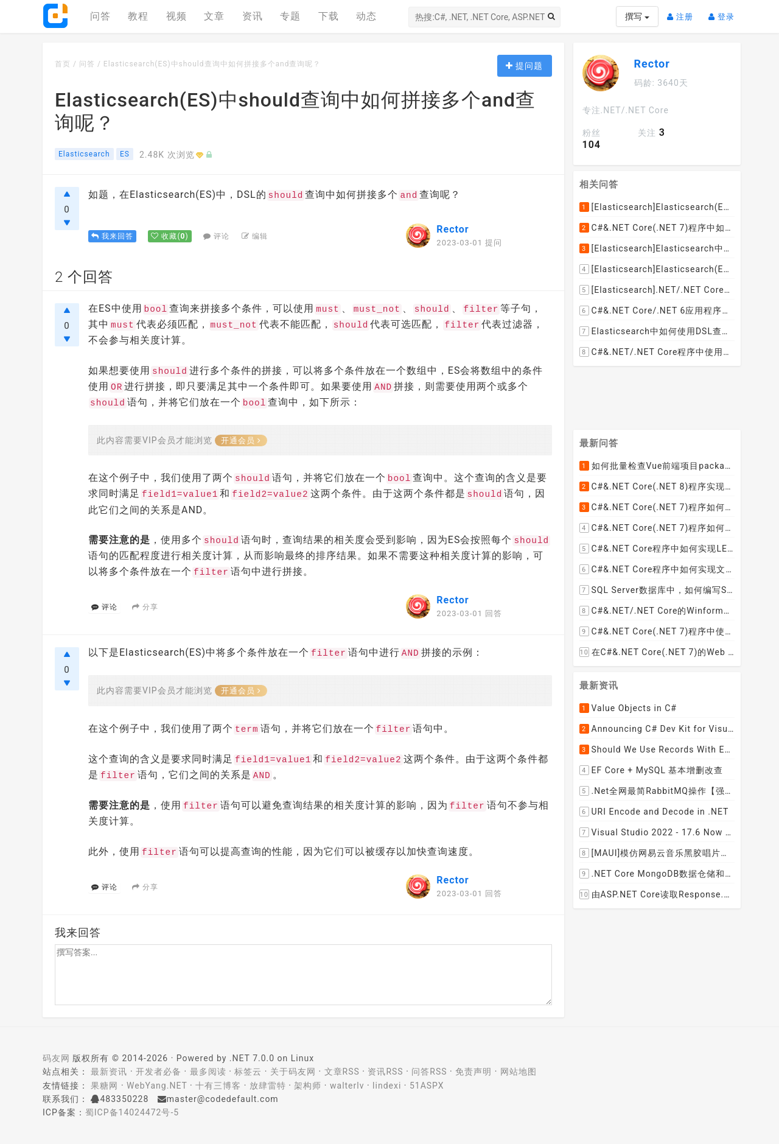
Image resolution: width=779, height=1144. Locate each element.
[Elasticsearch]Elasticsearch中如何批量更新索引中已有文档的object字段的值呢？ (657, 248)
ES (125, 154)
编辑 (255, 236)
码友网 (56, 1058)
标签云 (248, 1071)
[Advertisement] (657, 393)
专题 (290, 16)
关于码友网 (293, 1071)
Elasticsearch (84, 154)
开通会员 (241, 440)
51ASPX (427, 1085)
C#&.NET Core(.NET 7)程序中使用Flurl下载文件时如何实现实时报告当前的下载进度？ (657, 631)
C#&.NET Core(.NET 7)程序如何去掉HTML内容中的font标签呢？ (657, 528)
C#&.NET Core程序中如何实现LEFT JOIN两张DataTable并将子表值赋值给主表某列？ (657, 548)
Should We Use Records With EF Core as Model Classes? (657, 749)
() (169, 236)
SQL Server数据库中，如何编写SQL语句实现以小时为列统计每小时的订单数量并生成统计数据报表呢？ (657, 590)
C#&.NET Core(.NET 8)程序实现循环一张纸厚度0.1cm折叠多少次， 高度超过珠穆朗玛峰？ (657, 486)
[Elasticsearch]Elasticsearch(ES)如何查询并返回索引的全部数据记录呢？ (657, 207)
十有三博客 (218, 1085)
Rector (452, 229)
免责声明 (473, 1071)
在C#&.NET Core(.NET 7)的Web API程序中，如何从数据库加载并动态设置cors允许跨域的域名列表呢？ (657, 652)
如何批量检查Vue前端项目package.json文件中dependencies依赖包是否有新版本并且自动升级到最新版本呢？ (657, 466)
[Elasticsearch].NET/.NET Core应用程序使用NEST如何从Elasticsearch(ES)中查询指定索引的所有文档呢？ (657, 290)
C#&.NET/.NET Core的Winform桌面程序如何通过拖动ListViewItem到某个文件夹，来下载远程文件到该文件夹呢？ (657, 611)
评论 (216, 236)
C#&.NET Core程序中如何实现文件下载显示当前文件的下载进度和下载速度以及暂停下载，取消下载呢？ (657, 569)
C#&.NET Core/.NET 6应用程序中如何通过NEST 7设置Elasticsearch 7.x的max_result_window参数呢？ (657, 310)
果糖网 (104, 1085)
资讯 (252, 16)
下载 (328, 16)
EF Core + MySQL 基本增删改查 (651, 770)
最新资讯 (109, 1071)
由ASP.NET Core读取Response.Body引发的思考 (657, 894)
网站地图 (518, 1071)
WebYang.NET (157, 1085)
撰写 (637, 16)
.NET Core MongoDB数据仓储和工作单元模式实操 (657, 874)
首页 (63, 64)
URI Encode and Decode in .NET (654, 811)
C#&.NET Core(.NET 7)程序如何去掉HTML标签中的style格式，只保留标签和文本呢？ (657, 507)
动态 (366, 16)
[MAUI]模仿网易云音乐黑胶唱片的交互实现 (657, 853)
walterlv (347, 1085)
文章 (214, 16)
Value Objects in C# (628, 708)
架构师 (307, 1085)
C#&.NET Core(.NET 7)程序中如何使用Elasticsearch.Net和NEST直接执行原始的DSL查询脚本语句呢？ (657, 228)
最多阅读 (208, 1071)
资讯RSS (385, 1071)
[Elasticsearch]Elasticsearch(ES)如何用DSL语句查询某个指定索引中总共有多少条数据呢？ (657, 269)
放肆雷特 (268, 1085)
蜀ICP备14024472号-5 (132, 1112)
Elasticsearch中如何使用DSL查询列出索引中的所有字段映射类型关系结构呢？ (657, 331)
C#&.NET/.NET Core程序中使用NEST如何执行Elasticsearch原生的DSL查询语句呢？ (657, 352)
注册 (683, 11)
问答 (100, 16)
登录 (724, 11)
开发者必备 (158, 1071)
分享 (145, 607)
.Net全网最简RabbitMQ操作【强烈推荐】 (657, 791)
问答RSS (429, 1071)
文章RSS (342, 1071)
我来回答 (112, 236)
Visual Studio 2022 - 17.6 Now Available (657, 832)
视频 (176, 16)
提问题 (524, 66)
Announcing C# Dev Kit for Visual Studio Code (657, 729)
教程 (138, 16)
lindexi (386, 1085)
